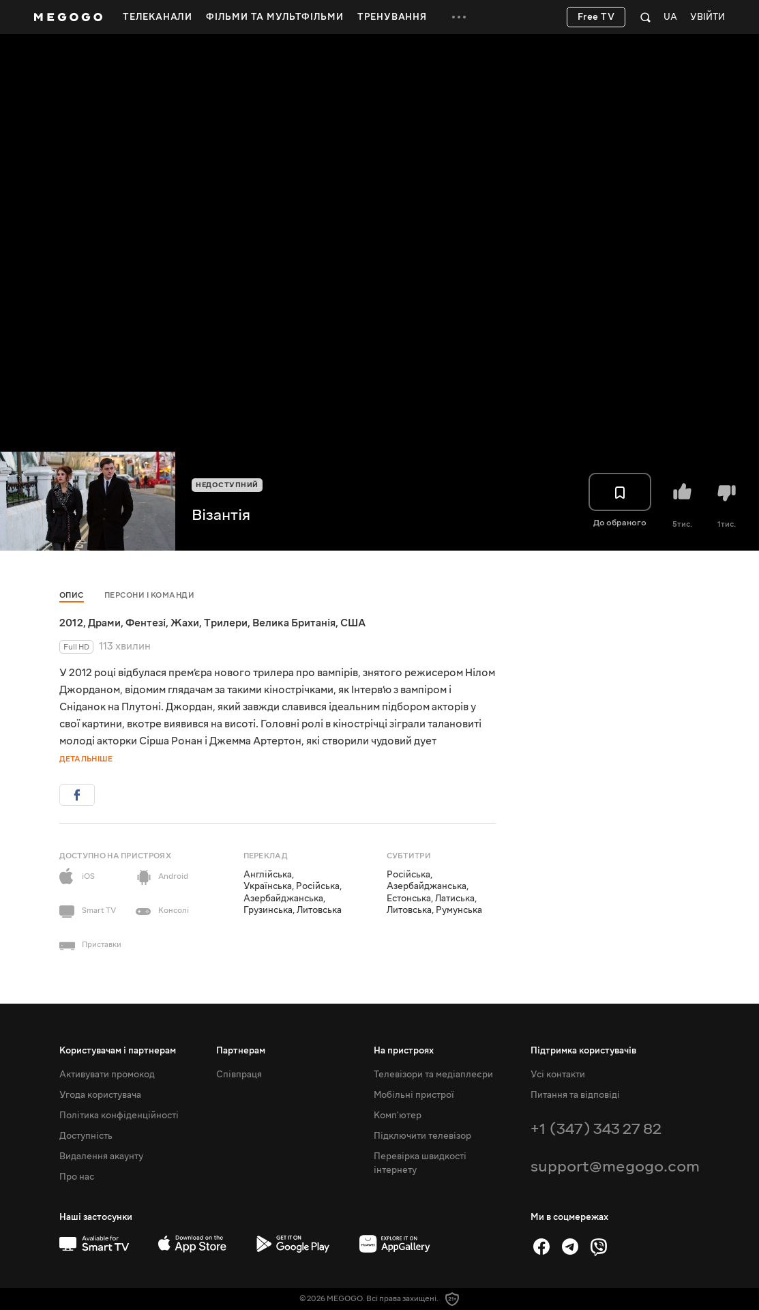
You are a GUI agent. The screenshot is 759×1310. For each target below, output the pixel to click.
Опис (71, 595)
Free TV (596, 17)
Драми (104, 623)
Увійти (707, 17)
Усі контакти (558, 1074)
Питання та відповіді (575, 1095)
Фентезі (145, 623)
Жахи (184, 623)
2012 (71, 623)
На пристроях (404, 1051)
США (353, 623)
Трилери (226, 623)
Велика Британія (294, 623)
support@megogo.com (615, 1166)
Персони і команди (149, 595)
